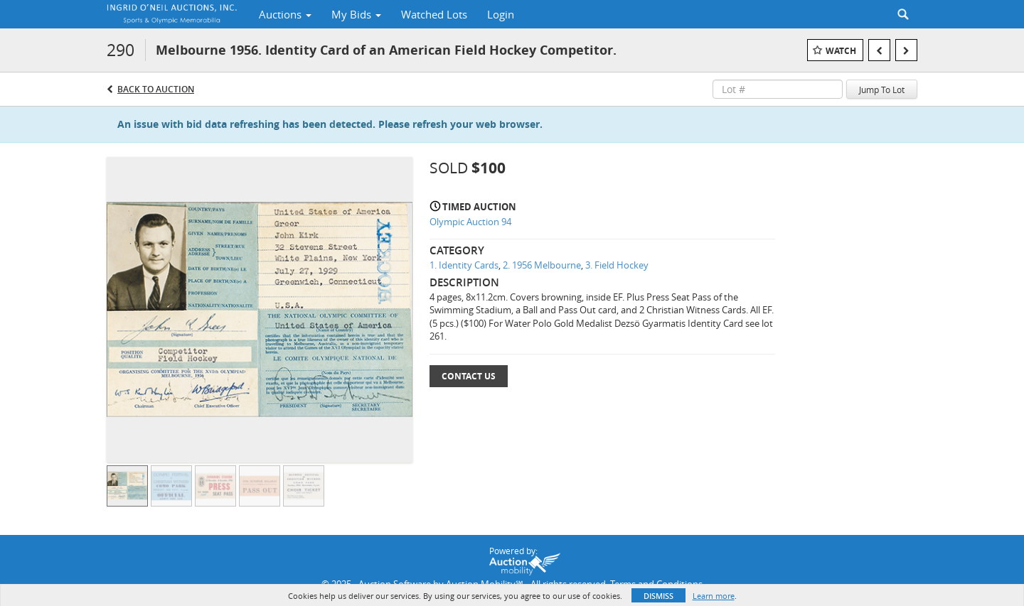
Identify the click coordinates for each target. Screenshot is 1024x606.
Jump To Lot (882, 89)
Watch (841, 51)
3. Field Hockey (617, 265)
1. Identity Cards (464, 265)
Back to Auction (155, 89)
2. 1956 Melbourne (542, 265)
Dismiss (658, 595)
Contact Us (469, 376)
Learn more (714, 595)
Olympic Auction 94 (470, 221)
